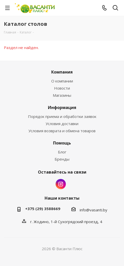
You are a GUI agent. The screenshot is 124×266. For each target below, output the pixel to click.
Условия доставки (62, 123)
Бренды (62, 159)
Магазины (62, 95)
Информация (62, 107)
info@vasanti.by (93, 209)
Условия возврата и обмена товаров (62, 130)
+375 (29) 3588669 (42, 208)
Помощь (62, 143)
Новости (62, 88)
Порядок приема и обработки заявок (62, 116)
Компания (62, 72)
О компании (62, 80)
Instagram (61, 184)
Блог (62, 151)
